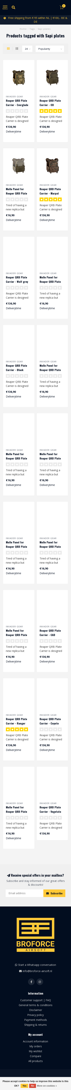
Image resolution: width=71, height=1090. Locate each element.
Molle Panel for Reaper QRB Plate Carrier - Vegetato (16, 811)
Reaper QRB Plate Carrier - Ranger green (16, 723)
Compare (35, 1056)
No (32, 1086)
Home (23, 28)
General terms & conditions (35, 1005)
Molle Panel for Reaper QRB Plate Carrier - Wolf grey (51, 369)
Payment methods (35, 1020)
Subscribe (54, 893)
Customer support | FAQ (35, 1000)
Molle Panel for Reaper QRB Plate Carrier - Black (16, 634)
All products (35, 1061)
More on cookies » (47, 1086)
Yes (25, 1086)
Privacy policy (35, 1015)
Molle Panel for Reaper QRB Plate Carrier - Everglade (51, 281)
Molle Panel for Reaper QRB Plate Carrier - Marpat (50, 458)
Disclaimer (35, 1010)
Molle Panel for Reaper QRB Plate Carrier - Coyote (16, 546)
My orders (35, 1046)
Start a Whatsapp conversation (37, 965)
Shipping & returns (35, 1024)
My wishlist (35, 1051)
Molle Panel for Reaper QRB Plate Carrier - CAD (50, 546)
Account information (35, 1041)
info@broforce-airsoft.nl (37, 971)
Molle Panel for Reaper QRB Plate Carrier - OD (16, 193)
